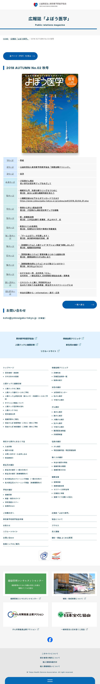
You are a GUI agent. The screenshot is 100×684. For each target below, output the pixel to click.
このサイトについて (50, 654)
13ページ (10, 227)
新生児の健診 (73, 345)
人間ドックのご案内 (12, 389)
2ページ (10, 167)
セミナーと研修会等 (61, 490)
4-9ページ (10, 182)
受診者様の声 (10, 414)
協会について (57, 519)
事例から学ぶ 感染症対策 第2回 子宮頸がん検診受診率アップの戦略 (39, 208)
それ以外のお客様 (12, 377)
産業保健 (57, 482)
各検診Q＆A (10, 506)
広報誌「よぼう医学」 (20, 39)
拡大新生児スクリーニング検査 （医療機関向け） (24, 483)
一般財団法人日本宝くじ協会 (74, 616)
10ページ (10, 196)
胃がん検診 (58, 412)
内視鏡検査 (58, 434)
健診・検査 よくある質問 (62, 538)
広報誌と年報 (59, 493)
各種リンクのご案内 (11, 544)
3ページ (10, 174)
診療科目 (57, 373)
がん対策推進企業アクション (25, 616)
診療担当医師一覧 (60, 377)
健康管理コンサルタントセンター (25, 586)
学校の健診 (7, 490)
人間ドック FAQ (11, 410)
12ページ (10, 218)
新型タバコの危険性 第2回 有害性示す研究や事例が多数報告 (38, 227)
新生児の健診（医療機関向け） (17, 474)
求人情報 (55, 531)
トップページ (8, 368)
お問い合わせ (8, 538)
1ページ (10, 160)
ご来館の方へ (8, 513)
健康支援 (55, 477)
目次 (22, 174)
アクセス (55, 525)
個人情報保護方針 (50, 662)
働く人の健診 (57, 457)
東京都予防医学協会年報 (13, 519)
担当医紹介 (9, 458)
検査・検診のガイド (12, 498)
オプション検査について (14, 403)
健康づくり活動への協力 (63, 497)
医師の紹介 (58, 380)
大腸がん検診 (59, 420)
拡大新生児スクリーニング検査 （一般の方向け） (24, 479)
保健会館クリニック (73, 339)
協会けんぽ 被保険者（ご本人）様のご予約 (21, 423)
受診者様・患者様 (12, 373)
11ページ (10, 209)
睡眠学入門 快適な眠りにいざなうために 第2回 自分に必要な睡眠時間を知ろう (38, 191)
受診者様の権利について (50, 658)
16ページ (10, 246)
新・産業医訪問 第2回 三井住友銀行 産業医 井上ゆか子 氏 (40, 218)
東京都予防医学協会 (26, 339)
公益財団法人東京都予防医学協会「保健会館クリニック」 (45, 167)
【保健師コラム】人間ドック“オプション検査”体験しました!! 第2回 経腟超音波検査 (47, 246)
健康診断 (8, 495)
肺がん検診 (58, 416)
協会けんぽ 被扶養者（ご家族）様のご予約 (21, 427)
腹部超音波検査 (60, 431)
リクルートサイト (50, 352)
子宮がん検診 (59, 400)
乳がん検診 (58, 396)
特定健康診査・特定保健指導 (65, 450)
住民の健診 (56, 442)
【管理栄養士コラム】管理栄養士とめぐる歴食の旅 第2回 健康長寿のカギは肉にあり (42, 255)
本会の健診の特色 (60, 462)
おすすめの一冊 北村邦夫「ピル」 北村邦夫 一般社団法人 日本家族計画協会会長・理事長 (45, 274)
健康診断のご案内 (12, 419)
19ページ (10, 274)
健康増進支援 (59, 486)
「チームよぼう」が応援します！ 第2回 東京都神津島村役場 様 (34, 237)
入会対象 (8, 447)
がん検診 (55, 407)
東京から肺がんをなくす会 (14, 442)
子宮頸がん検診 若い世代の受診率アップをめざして (35, 182)
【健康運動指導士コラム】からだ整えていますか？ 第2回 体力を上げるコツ (42, 265)
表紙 (22, 160)
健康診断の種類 (60, 466)
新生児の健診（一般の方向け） (17, 470)
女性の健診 (56, 387)
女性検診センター (60, 392)
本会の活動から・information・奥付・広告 (39, 293)
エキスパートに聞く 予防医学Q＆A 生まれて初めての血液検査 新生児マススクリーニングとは (46, 283)
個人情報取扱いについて (50, 666)
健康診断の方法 (60, 470)
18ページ (10, 265)
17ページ (10, 256)
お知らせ (6, 525)
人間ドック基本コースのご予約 (17, 392)
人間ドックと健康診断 (26, 345)
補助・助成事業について (74, 586)
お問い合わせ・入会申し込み (16, 454)
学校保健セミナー (12, 502)
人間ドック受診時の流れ (14, 407)
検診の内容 (9, 450)
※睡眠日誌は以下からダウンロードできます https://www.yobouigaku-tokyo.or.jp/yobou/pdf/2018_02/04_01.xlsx (54, 199)
